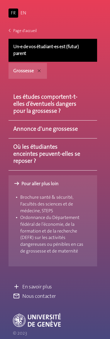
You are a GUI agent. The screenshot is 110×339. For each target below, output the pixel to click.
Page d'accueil (23, 30)
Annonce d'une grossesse (45, 128)
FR (13, 13)
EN (23, 13)
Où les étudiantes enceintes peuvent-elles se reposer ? (46, 153)
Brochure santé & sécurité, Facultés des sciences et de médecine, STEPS (46, 204)
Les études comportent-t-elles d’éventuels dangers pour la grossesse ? (45, 103)
